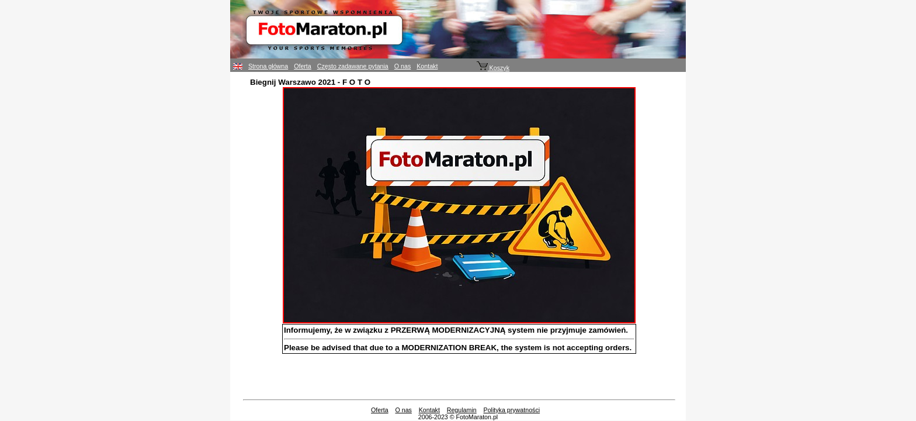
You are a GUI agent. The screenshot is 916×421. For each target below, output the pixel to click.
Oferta (302, 66)
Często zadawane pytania (352, 66)
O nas (402, 66)
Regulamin (462, 409)
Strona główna (268, 66)
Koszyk (493, 67)
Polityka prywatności (512, 409)
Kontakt (427, 66)
